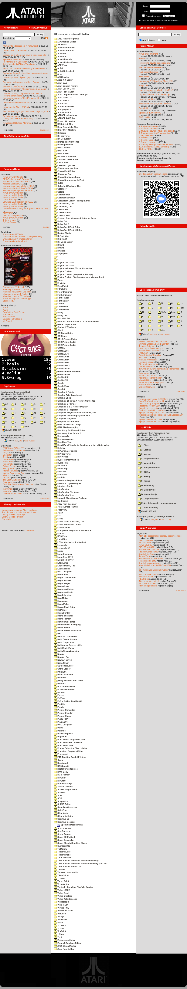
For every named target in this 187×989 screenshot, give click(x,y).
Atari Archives (9, 317)
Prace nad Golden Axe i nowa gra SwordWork (24, 68)
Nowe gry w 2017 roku (13, 197)
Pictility (59, 704)
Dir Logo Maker (63, 242)
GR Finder (60, 336)
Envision (60, 283)
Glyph (58, 330)
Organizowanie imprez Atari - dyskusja (19, 510)
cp (180, 303)
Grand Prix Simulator (12, 493)
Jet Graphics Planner (66, 507)
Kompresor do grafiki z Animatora (72, 530)
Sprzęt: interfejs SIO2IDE (150, 419)
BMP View (60, 151)
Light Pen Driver (63, 560)
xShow (59, 934)
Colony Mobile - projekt (12, 517)
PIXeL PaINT (62, 719)
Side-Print (60, 810)
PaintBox (60, 678)
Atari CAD (60, 83)
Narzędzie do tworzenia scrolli (16, 181)
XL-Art (59, 928)
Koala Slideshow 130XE (67, 524)
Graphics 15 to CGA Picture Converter (74, 401)
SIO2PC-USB (145, 543)
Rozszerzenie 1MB (147, 561)
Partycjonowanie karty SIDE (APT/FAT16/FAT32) (25, 209)
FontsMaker (61, 310)
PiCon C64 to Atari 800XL (68, 701)
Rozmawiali (142, 339)
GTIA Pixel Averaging (66, 427)
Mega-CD (143, 85)
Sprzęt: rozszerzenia (148, 408)
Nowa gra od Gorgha (148, 54)
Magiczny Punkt (63, 592)
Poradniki (5, 175)
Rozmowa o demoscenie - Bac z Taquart (21, 82)
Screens (60, 792)
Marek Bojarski (146, 384)
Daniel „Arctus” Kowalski (150, 355)
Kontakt (5, 326)
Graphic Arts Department (68, 395)
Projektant (61, 754)
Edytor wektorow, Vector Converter (73, 268)
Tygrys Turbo (145, 556)
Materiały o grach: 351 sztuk (16, 296)
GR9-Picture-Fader (65, 345)
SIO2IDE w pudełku (148, 583)
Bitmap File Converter (66, 142)
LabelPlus (60, 539)
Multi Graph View (64, 642)
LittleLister (61, 563)
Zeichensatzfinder (64, 940)
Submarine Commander (14, 450)
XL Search (7, 321)
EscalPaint (61, 286)
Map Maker (61, 598)
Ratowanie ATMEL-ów (149, 549)
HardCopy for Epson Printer (69, 430)
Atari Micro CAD (63, 97)
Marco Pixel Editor (65, 607)
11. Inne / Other (146, 149)
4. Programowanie (148, 458)
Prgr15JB (60, 736)
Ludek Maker (62, 569)
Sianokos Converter (65, 807)
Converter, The (63, 206)
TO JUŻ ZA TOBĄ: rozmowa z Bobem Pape (159, 369)
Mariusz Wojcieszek (148, 360)
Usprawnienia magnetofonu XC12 (18, 186)
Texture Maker (62, 855)
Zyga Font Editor (64, 949)
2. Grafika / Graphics (148, 128)
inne (25, 426)
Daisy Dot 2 (61, 224)
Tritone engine (9, 220)
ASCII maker (62, 77)
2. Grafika (144, 450)
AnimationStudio (64, 50)
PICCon (59, 698)
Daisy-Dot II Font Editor (67, 227)
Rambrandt (61, 763)
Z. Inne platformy (148, 507)
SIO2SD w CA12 (146, 547)
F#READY (143, 353)
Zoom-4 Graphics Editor (67, 943)
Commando (8, 459)
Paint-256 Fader (63, 674)
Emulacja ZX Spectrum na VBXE (18, 202)
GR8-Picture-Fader (65, 342)
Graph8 (59, 389)
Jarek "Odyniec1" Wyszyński (152, 382)
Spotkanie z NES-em (12, 59)
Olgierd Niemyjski (147, 387)
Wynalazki (142, 533)
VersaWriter (61, 884)
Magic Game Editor (65, 577)
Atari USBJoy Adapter (149, 403)
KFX (58, 516)
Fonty (58, 312)
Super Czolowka (63, 840)
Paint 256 (60, 672)
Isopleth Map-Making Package (70, 498)
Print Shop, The (63, 745)
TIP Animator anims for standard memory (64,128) (80, 863)
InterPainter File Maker (67, 492)
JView (58, 513)
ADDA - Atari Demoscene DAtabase (154, 295)
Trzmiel (59, 878)
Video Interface (63, 896)
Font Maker (61, 301)
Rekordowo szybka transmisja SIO (155, 63)
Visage (59, 916)
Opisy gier (6, 446)
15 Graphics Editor (65, 42)
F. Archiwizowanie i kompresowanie (157, 503)
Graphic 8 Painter (64, 392)
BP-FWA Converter (65, 156)
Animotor (60, 56)
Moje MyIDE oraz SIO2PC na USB (155, 565)
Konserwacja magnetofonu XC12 (18, 190)
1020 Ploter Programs (66, 39)
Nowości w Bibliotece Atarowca (17, 123)
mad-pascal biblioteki (148, 72)
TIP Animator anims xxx (67, 866)
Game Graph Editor (65, 324)
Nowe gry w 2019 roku (13, 195)
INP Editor (60, 474)
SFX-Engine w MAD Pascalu (16, 179)
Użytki (153, 40)
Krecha (59, 533)
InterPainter (61, 489)
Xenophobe (8, 464)
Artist (58, 68)
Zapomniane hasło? (146, 20)
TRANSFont (61, 875)
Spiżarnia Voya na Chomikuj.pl (17, 298)
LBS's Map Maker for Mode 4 (70, 542)
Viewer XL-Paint (63, 911)
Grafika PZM (62, 368)
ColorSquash (62, 195)
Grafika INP (61, 362)
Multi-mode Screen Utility (68, 645)
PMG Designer (63, 725)
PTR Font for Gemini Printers (70, 757)
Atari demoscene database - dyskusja (19, 512)
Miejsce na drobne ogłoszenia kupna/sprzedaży (161, 415)
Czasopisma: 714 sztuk (13, 287)
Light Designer (63, 554)
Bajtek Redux (9, 301)
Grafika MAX (62, 365)
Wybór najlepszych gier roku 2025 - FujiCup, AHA (25, 111)
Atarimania (8, 314)
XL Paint (60, 925)
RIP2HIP (60, 778)
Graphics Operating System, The (72, 415)
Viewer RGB (61, 908)
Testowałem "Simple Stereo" (152, 558)
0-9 (5, 404)
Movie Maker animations (67, 630)
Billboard (60, 133)
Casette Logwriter (64, 165)
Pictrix (59, 707)
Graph (58, 383)
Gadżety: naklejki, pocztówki (152, 410)
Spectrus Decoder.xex (70, 825)
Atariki (5, 307)
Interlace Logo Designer (67, 483)
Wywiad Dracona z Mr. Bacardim (154, 344)
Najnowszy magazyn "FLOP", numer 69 (21, 98)
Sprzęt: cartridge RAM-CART (152, 412)
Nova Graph (61, 663)
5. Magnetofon (146, 463)
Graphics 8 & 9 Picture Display (71, 407)
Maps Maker (61, 604)
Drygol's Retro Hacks (12, 319)
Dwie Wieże (8, 482)
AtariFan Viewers (64, 106)
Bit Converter (62, 139)
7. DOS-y (144, 472)
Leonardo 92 (62, 548)
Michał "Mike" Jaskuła (149, 350)
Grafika (59, 348)
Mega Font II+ (62, 613)
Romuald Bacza (146, 362)
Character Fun (63, 174)
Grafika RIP (61, 377)
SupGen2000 (62, 846)
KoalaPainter (62, 527)
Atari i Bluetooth (146, 540)
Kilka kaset (144, 76)
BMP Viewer (61, 153)
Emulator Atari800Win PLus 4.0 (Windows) (22, 236)
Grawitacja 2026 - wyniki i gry (16, 77)
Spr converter (62, 828)
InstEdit (59, 477)
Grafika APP (61, 354)
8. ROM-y (144, 476)
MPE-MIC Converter (65, 636)
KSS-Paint (60, 536)
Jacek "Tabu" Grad (147, 375)
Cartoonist (61, 162)
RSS (44, 38)
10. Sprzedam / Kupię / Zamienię (154, 147)
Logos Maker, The (64, 566)
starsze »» (44, 130)
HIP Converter (62, 454)
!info (162, 312)
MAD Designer (63, 571)
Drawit (59, 245)
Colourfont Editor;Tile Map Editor (72, 201)
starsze (46, 227)
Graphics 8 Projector (66, 410)
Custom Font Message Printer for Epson (75, 218)
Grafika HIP (61, 360)
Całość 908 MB (147, 511)
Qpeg (58, 760)
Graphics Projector (65, 418)
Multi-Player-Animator (66, 651)
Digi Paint (60, 239)
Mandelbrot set (63, 595)
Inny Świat (7, 489)
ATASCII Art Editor (64, 118)
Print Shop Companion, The (69, 739)
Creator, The (62, 215)
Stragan (141, 397)
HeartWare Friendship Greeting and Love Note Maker (82, 445)
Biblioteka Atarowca (11, 246)
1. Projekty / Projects (148, 126)
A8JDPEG (60, 44)
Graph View (61, 386)
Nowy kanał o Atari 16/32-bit (16, 107)
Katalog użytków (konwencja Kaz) (153, 433)
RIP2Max (60, 781)
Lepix (58, 551)
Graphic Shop (62, 398)
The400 (142, 58)
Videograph (61, 902)
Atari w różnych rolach (149, 581)
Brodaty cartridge (11, 116)
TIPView (59, 869)
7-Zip (26, 441)
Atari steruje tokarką (148, 586)
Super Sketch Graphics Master (71, 843)
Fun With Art (62, 318)
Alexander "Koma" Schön (150, 378)
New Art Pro (61, 657)
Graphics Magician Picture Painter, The (75, 412)
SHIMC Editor (62, 804)
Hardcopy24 (61, 436)
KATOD (142, 357)
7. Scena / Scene (147, 140)
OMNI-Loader (62, 669)
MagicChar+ (61, 586)
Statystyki (6, 519)
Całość (9, 440)
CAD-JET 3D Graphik (66, 159)
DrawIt (59, 248)
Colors (59, 192)
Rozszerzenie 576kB (148, 574)
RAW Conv (61, 772)
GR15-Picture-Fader (65, 339)
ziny (161, 330)
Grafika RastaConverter (67, 371)
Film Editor (61, 289)
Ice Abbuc (60, 465)
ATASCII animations (65, 115)
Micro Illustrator (63, 616)
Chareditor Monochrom (67, 177)
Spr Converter (62, 831)
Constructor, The (64, 203)
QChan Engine (9, 222)
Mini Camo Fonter (64, 622)
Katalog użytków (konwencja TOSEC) (155, 516)
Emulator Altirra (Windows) (15, 241)
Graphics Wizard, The (66, 421)
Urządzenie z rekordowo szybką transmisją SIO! (25, 55)
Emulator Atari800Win (13, 234)
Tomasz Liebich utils (66, 872)
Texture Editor (62, 852)
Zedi (58, 937)
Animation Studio (64, 47)
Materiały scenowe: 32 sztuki (16, 289)
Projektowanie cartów (149, 552)
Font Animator (63, 295)
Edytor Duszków (64, 265)
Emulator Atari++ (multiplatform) (17, 239)
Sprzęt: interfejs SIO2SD (150, 421)
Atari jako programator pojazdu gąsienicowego (160, 536)
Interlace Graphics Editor (68, 480)
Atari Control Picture (66, 86)
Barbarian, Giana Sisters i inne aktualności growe (25, 73)
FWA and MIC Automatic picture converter (76, 321)
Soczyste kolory (146, 577)
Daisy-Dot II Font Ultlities (68, 230)
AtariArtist (60, 103)
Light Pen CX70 (63, 557)
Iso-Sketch (61, 501)
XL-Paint (60, 931)
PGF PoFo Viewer (64, 689)
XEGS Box (144, 579)
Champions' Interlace (66, 168)
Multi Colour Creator (65, 639)
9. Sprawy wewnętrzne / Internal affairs (157, 144)
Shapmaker (61, 801)
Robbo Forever (10, 466)
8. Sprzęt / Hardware (148, 142)
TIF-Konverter (62, 857)
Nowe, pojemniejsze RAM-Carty (153, 399)
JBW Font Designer (65, 504)
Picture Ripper (63, 716)
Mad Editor (61, 574)
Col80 (58, 183)
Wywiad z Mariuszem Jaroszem (153, 341)
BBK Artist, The (63, 124)
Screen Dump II (63, 786)
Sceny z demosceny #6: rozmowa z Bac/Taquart (25, 89)
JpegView (60, 510)
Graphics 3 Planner (65, 404)
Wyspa (6, 475)
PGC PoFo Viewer (64, 686)
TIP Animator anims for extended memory (76, 860)
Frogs (5, 452)
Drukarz (59, 251)
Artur (58, 74)
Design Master (63, 233)
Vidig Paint (61, 905)
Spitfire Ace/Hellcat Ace (13, 473)
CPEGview (61, 209)
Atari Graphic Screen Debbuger (71, 94)
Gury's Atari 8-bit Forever (14, 312)
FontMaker (61, 306)
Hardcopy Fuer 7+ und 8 (67, 433)
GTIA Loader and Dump (67, 424)
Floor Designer (63, 292)
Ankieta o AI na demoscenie (16, 102)
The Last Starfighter (12, 480)
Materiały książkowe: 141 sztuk (17, 292)
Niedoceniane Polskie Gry (151, 67)
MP (57, 633)
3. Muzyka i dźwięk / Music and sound (156, 131)
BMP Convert (62, 148)
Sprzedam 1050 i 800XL (150, 113)
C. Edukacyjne (146, 490)
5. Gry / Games (146, 135)
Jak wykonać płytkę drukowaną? (154, 570)
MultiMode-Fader (64, 648)
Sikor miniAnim (63, 816)
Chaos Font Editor (64, 171)
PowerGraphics (63, 733)
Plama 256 (61, 722)
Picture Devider (63, 713)
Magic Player (62, 583)
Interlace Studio (63, 486)
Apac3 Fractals (63, 59)
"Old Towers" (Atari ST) (13, 448)
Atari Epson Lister (64, 89)
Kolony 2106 (8, 468)
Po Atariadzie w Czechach (15, 62)
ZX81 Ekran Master (65, 946)
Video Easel (61, 893)
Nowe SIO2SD (145, 545)
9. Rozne (144, 481)
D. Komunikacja (147, 494)
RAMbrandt (61, 766)
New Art (59, 654)
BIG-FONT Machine (65, 130)
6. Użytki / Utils (146, 138)
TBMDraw (60, 849)
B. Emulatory (146, 485)
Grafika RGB (62, 374)
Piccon (59, 695)
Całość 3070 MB (11, 430)
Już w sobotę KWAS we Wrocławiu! (19, 64)
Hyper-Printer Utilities (66, 460)
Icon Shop (60, 468)
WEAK (59, 922)
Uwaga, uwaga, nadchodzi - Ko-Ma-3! (156, 90)
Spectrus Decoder (64, 822)
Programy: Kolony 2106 (150, 406)
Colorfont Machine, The (67, 186)
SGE (58, 798)
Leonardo (60, 545)
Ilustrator (60, 471)
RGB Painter (62, 775)
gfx (180, 308)
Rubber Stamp (63, 783)
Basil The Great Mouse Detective (18, 484)
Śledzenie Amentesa (148, 364)
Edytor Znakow (63, 271)
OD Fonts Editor (63, 666)
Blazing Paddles (63, 144)
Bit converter (62, 136)
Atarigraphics (62, 109)
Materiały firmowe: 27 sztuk (15, 294)
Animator (60, 53)
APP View (60, 65)
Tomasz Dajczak (146, 346)
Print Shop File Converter (68, 742)
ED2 (57, 259)
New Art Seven (63, 660)
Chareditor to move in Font (69, 180)
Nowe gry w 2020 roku (13, 193)
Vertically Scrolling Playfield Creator (73, 887)
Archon (6, 477)
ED (57, 256)
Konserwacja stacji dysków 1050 (18, 188)
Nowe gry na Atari (147, 99)
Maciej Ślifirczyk (146, 380)
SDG (58, 795)
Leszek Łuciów (145, 366)
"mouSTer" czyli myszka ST (151, 401)
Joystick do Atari (146, 554)
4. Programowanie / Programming (154, 133)
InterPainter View (64, 495)
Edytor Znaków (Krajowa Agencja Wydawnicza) (79, 277)
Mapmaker (61, 601)
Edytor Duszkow (64, 262)
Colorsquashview (64, 198)
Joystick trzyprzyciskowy (150, 563)
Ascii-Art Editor (63, 80)
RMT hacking (145, 117)
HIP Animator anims (65, 451)
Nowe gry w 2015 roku (13, 206)
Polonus (60, 731)
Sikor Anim (61, 813)
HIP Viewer (61, 457)
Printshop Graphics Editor (68, 751)
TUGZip (32, 441)
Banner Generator (64, 121)
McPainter (60, 610)
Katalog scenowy (145, 300)
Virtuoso (60, 914)
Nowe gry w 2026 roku (13, 177)
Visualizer (60, 919)
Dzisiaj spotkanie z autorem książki (19, 118)
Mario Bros (8, 462)
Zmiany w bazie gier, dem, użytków (155, 104)
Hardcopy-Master (64, 439)
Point (58, 728)
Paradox (60, 683)
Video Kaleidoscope (65, 899)
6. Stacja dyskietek (149, 467)
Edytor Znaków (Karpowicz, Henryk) (73, 274)
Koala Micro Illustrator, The (69, 521)
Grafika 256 (61, 351)
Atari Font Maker (64, 92)
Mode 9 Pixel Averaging (67, 624)
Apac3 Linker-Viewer (66, 62)
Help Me (59, 448)
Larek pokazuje (10, 199)
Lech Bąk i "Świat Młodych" (151, 348)
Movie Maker (62, 627)
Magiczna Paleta (63, 589)
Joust (5, 457)
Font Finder (61, 298)
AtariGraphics (62, 112)
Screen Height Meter (65, 789)
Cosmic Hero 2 (146, 108)
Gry (144, 40)
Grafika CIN (61, 357)
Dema (163, 40)
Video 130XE (62, 890)
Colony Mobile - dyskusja (13, 514)
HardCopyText (62, 442)
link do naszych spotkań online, (153, 174)
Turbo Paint (61, 881)
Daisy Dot (60, 221)
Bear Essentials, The (66, 127)
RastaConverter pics (66, 769)
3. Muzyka (144, 454)
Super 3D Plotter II (64, 837)
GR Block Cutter (63, 333)
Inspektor (7, 491)
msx (171, 317)
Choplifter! (7, 455)
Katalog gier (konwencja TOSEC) (17, 435)
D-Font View (61, 236)
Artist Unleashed (64, 71)
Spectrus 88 (61, 819)
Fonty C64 (60, 315)
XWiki (5, 310)
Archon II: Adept (10, 471)
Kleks (58, 519)
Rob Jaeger (144, 373)
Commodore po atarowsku (15, 50)
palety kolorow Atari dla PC (69, 680)
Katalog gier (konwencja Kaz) (15, 392)
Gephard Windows (65, 327)
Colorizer (60, 189)
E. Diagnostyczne (148, 499)
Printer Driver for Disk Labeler (70, 748)
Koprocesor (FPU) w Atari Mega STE (156, 81)
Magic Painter (62, 580)
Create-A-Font (62, 212)
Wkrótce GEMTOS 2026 (14, 87)
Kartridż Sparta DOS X (13, 184)
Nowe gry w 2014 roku (13, 218)
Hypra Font (61, 463)
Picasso (59, 692)
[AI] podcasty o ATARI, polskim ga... (155, 94)
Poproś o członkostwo (167, 20)
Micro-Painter (62, 619)
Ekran (58, 280)
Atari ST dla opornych (13, 215)
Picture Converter (64, 710)
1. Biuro (143, 445)
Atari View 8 (61, 100)
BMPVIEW (8, 213)
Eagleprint (61, 253)
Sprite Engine (62, 834)
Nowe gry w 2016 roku (13, 204)
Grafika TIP (61, 380)
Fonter (59, 303)
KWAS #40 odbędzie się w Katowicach (21, 46)
